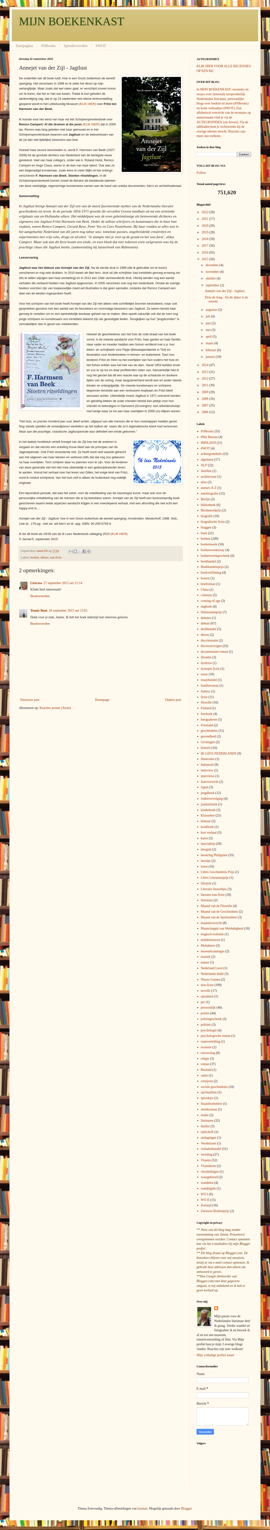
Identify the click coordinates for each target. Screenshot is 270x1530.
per (203, 1002)
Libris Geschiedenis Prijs (217, 872)
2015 (205, 259)
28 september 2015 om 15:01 (68, 610)
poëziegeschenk (211, 1019)
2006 (205, 412)
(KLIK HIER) (87, 104)
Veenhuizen (208, 1143)
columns (206, 595)
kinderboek (208, 810)
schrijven (207, 1081)
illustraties (208, 759)
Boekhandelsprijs (212, 567)
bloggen (206, 527)
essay (204, 674)
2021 (205, 219)
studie (205, 1115)
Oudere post (173, 700)
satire (204, 1075)
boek (204, 533)
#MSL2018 (208, 442)
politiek (206, 1024)
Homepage (102, 700)
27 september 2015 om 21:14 (63, 583)
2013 (205, 372)
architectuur (209, 476)
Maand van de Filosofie (216, 906)
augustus (212, 310)
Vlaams (206, 1160)
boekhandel (208, 561)
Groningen (208, 742)
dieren (205, 635)
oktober (211, 278)
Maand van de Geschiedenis (219, 911)
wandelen (207, 1183)
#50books (48, 46)
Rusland (206, 1070)
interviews (208, 776)
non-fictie (56, 557)
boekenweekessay (213, 550)
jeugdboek (208, 793)
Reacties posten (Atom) (55, 708)
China (205, 589)
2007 (205, 405)
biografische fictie (213, 522)
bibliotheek (208, 505)
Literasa (36, 583)
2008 (205, 399)
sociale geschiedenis (214, 1087)
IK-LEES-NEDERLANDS (219, 753)
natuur (205, 962)
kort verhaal (209, 832)
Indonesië (207, 764)
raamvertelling (210, 1041)
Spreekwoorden (75, 46)
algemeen (207, 459)
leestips (206, 861)
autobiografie (210, 493)
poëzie (205, 1013)
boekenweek (209, 544)
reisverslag (208, 1053)
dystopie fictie (210, 669)
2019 (205, 232)
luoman (143, 1508)
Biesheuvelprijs (211, 510)
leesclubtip (208, 843)
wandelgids (208, 1188)
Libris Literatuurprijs (215, 877)
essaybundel (209, 680)
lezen (204, 866)
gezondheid (208, 736)
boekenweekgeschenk (215, 555)
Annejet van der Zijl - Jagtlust (225, 291)
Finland (206, 708)
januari (211, 357)
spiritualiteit (209, 1092)
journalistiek (209, 804)
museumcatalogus (213, 951)
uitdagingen (208, 1137)
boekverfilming (211, 572)
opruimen (207, 996)
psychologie (209, 1030)
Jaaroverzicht (210, 782)
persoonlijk (208, 1007)
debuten (206, 618)
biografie (207, 516)
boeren (205, 578)
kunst (204, 838)
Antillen (206, 471)
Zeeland (206, 1205)
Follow (201, 173)
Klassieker (208, 815)
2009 (205, 392)
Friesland (207, 725)
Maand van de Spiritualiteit (219, 917)
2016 (205, 252)
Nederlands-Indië (212, 974)
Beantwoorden (40, 596)
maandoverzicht (211, 923)
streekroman (209, 1109)
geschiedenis (209, 730)
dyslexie (206, 663)
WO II (205, 1200)
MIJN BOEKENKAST (71, 21)
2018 (205, 239)
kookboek (207, 827)
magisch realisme (212, 934)
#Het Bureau (209, 437)
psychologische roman (216, 1036)
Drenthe (206, 657)
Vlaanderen (208, 1166)
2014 (205, 365)
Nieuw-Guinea (210, 979)
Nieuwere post (29, 700)
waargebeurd (209, 1177)
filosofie (206, 702)
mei (209, 330)
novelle (206, 990)
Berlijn (205, 499)
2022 (205, 212)
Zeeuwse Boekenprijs (215, 1211)
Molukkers (208, 945)
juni (209, 323)
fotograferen (209, 719)
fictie (204, 697)
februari (211, 350)
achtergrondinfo (211, 454)
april (209, 336)
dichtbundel (208, 629)
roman (205, 1064)
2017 (205, 245)
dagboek (206, 606)
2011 (205, 385)
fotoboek (207, 714)
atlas (204, 482)
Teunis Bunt (38, 610)
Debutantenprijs (211, 612)
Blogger (186, 1508)
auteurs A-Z (208, 488)
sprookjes (207, 1098)
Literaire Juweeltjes (214, 889)
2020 (205, 225)
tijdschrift (207, 1132)
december (212, 265)
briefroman (208, 584)
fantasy (205, 691)
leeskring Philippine (214, 855)
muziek (206, 957)
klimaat (206, 821)
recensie (206, 1047)
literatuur (207, 900)
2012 (205, 378)
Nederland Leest (212, 968)
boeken (34, 557)
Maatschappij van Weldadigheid (222, 928)
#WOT (101, 46)
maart (210, 343)
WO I (204, 1194)
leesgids (206, 849)
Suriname (207, 1120)
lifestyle (206, 883)
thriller (205, 1126)
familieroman (210, 685)
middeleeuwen (210, 940)
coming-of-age (210, 601)
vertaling (207, 1154)
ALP (204, 465)
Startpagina (24, 46)
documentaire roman (214, 651)
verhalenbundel (211, 1149)
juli (208, 316)
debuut (44, 557)
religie (205, 1058)
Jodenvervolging (212, 798)
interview (207, 770)
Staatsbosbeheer (211, 1103)
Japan (204, 787)
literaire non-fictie (213, 895)
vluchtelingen (210, 1171)
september (213, 285)
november (213, 272)
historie (206, 748)
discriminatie (209, 640)
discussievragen (211, 646)
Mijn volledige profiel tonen (215, 1355)
